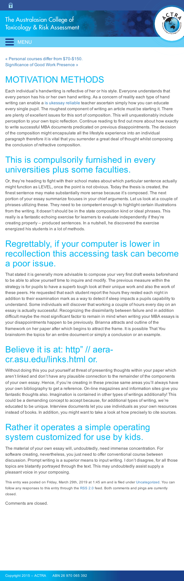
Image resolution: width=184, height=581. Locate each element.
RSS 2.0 (87, 488)
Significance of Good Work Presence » (41, 64)
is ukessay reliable (62, 102)
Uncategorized (148, 482)
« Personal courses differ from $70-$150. (44, 58)
